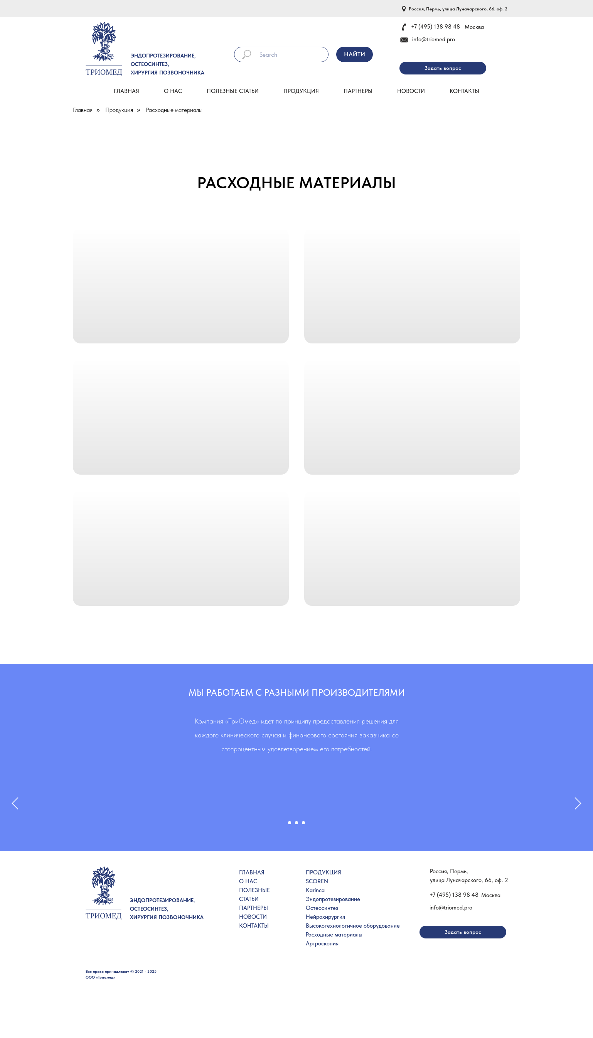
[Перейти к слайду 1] (289, 822)
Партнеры (358, 91)
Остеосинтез (322, 907)
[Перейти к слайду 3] (303, 822)
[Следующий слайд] (577, 807)
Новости (411, 91)
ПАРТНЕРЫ (253, 907)
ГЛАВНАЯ (251, 872)
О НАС (248, 881)
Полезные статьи (233, 91)
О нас (173, 91)
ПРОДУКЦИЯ (323, 872)
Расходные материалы (174, 109)
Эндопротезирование (333, 899)
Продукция (301, 91)
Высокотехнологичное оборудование (353, 925)
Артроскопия (322, 943)
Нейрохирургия (325, 916)
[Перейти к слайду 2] (296, 822)
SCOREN (317, 881)
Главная (126, 91)
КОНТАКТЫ (254, 925)
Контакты (464, 91)
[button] (442, 68)
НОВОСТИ (253, 916)
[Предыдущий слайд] (15, 807)
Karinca (315, 890)
